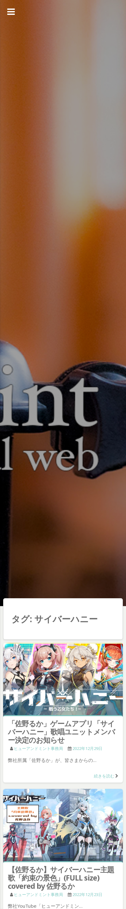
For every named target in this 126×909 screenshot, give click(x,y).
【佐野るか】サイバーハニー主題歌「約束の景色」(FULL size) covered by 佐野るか (61, 877)
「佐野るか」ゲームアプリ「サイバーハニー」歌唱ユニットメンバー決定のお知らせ (61, 731)
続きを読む (104, 776)
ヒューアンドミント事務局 (38, 748)
